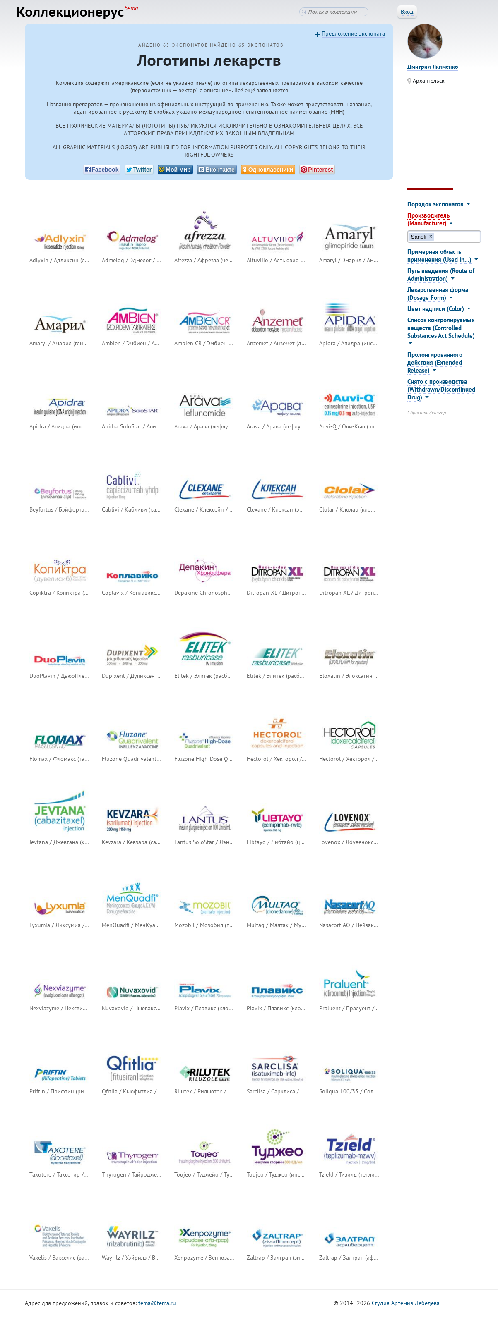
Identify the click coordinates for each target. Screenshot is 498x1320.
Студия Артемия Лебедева (406, 1307)
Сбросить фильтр (426, 417)
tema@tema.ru (157, 1307)
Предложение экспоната (353, 37)
